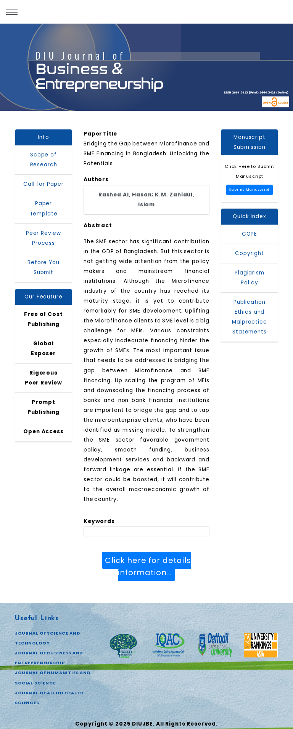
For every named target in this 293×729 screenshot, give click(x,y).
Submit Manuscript (249, 189)
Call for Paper (43, 184)
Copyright (249, 253)
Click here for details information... (148, 566)
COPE (249, 234)
